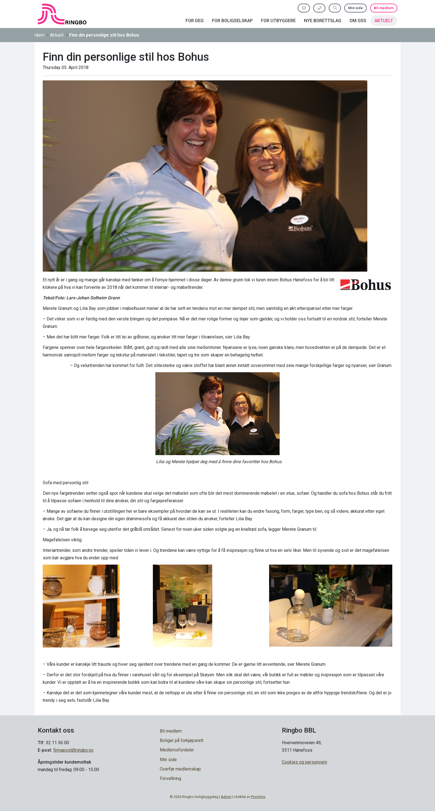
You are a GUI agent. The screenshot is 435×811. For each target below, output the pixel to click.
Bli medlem (383, 8)
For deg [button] (195, 20)
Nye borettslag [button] (322, 20)
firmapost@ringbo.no (73, 750)
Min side (355, 8)
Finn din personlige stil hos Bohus (104, 35)
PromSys (258, 797)
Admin (226, 797)
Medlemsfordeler (177, 750)
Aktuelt (384, 20)
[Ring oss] (319, 8)
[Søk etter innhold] (335, 8)
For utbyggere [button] (278, 20)
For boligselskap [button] (232, 20)
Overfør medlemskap (180, 769)
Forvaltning (170, 778)
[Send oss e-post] (304, 8)
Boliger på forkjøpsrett (181, 740)
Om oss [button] (358, 20)
